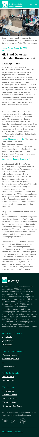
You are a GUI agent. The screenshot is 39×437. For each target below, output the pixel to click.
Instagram (9, 341)
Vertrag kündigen (8, 380)
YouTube (8, 345)
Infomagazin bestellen (10, 355)
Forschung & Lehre (9, 398)
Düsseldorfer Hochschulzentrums (15, 159)
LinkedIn (8, 337)
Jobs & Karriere (8, 391)
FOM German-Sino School (12, 406)
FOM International (9, 402)
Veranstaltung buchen (10, 359)
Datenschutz (7, 432)
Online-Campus (8, 377)
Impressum (19, 432)
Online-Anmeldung (9, 366)
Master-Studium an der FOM (13, 139)
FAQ (3, 362)
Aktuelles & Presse (9, 395)
